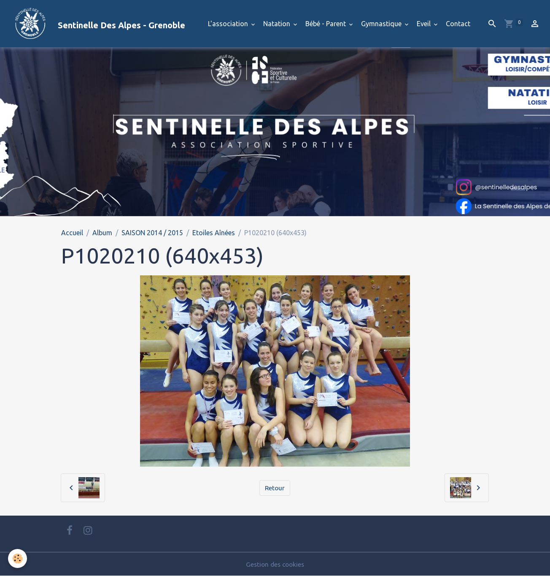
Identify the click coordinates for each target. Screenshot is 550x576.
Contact (458, 23)
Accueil (72, 232)
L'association (229, 23)
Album (102, 232)
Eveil (424, 23)
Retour (274, 488)
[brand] (96, 24)
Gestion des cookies (275, 564)
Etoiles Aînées (213, 232)
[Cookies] (17, 558)
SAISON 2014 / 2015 (152, 232)
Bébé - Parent (326, 23)
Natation (277, 23)
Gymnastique (382, 23)
